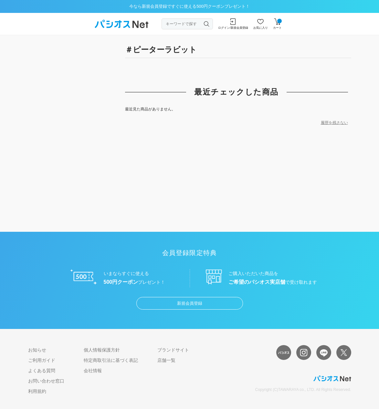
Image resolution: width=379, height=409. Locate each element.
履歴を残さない (334, 122)
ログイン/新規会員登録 (233, 23)
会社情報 (93, 370)
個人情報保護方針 (102, 350)
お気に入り (260, 23)
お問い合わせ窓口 (46, 380)
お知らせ (37, 350)
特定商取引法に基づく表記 (111, 360)
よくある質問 (41, 370)
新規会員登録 (189, 303)
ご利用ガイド (41, 360)
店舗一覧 (166, 360)
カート (277, 23)
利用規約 (37, 391)
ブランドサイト (173, 350)
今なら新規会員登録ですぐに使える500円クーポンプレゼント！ (189, 6)
